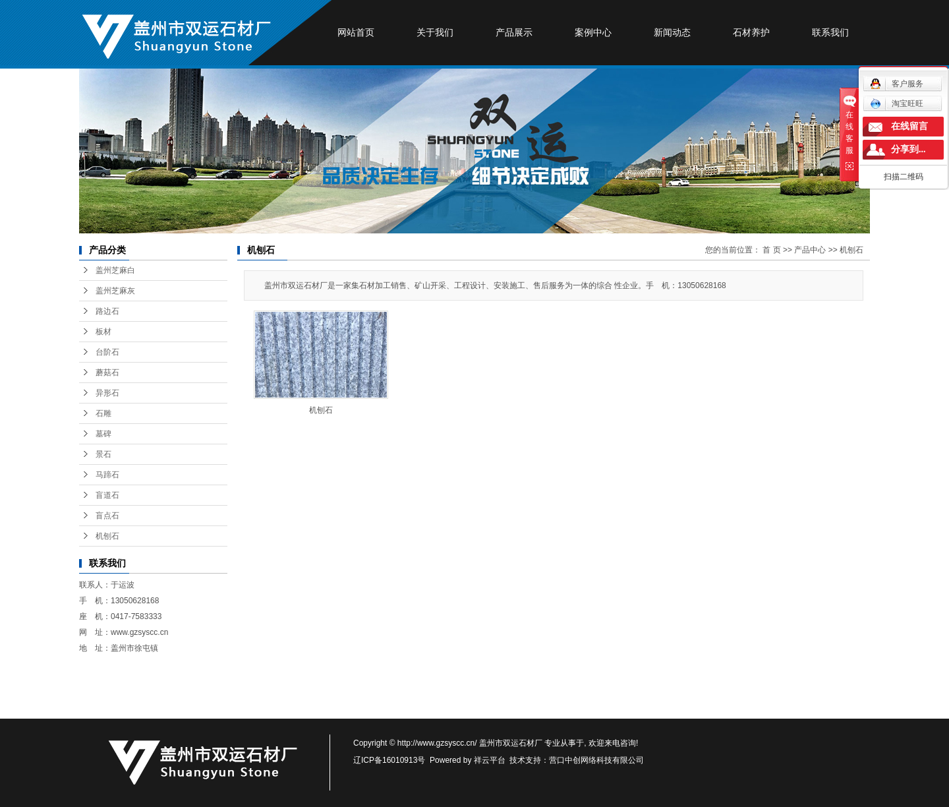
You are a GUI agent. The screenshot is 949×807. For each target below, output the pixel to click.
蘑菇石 (107, 372)
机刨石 (107, 536)
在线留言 (909, 126)
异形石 (107, 393)
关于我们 (435, 32)
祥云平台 (489, 760)
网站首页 (355, 32)
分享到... (908, 149)
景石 (103, 454)
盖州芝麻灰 (115, 290)
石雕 (103, 413)
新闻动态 (672, 32)
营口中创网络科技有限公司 (596, 760)
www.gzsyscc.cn (139, 632)
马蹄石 (107, 474)
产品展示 (514, 32)
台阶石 (107, 352)
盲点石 (107, 515)
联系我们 (830, 32)
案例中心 (593, 32)
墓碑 (103, 433)
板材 (103, 331)
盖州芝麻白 (115, 270)
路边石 (107, 311)
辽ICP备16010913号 (389, 760)
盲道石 (107, 495)
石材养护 (751, 32)
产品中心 (810, 249)
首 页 (771, 249)
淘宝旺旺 (896, 103)
